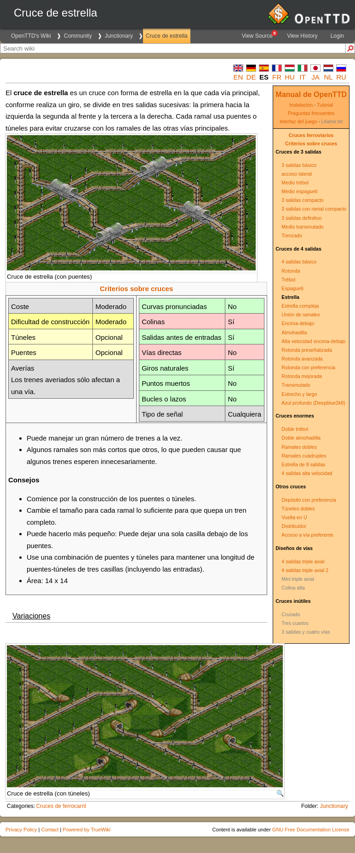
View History (302, 36)
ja (315, 77)
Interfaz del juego (298, 121)
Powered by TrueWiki (86, 829)
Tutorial (325, 105)
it (302, 77)
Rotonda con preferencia (308, 367)
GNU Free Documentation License (310, 829)
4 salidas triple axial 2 (304, 570)
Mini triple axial (297, 579)
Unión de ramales (300, 314)
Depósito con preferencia (308, 500)
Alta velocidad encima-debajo (313, 341)
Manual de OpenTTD (311, 94)
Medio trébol (295, 182)
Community (78, 36)
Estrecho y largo (299, 394)
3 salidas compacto (302, 200)
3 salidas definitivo (301, 218)
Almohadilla (294, 332)
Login (337, 36)
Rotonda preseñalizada (306, 350)
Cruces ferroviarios (311, 135)
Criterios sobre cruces (311, 143)
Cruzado (290, 614)
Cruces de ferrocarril (61, 806)
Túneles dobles (298, 508)
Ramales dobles (298, 447)
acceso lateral (296, 174)
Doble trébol (294, 429)
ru (341, 77)
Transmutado (295, 385)
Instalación (301, 105)
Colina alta (292, 587)
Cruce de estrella (167, 36)
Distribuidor (293, 526)
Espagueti (292, 288)
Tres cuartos (295, 623)
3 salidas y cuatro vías (305, 632)
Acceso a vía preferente (307, 535)
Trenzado (291, 235)
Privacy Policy (21, 829)
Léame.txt (332, 121)
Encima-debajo (297, 323)
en (238, 77)
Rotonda (290, 271)
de (251, 77)
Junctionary (119, 36)
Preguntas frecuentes (311, 113)
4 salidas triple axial (302, 561)
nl (328, 77)
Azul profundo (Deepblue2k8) (313, 403)
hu (290, 77)
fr (276, 77)
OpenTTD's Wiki (31, 36)
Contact (49, 829)
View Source (259, 34)
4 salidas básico (298, 261)
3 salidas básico (298, 165)
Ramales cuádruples (303, 455)
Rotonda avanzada (301, 358)
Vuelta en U (294, 517)
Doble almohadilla (301, 438)
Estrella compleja (300, 306)
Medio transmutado (302, 226)
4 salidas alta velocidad (306, 473)
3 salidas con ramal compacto (313, 209)
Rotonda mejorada (301, 376)
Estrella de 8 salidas (303, 464)
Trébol (288, 279)
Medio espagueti (299, 191)
